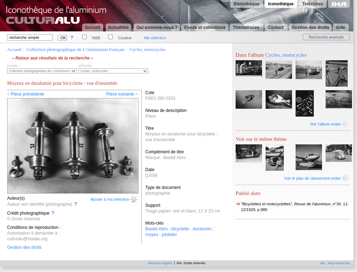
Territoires (312, 3)
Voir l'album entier (325, 124)
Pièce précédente (27, 94)
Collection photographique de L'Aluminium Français (75, 49)
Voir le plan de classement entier (312, 178)
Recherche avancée (326, 37)
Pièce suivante (120, 94)
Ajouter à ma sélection (109, 199)
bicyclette (180, 228)
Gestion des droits (24, 247)
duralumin (202, 228)
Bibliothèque (247, 3)
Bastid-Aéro (156, 228)
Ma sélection (155, 38)
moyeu (151, 234)
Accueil (14, 49)
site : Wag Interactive (335, 263)
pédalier (169, 234)
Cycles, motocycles (147, 49)
